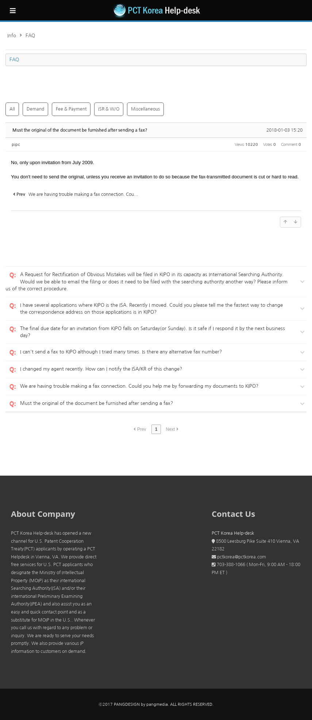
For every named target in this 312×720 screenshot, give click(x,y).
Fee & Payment (71, 109)
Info (11, 35)
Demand (35, 109)
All (12, 109)
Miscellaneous (145, 109)
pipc (16, 145)
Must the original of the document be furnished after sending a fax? (79, 130)
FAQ (30, 35)
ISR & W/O (108, 109)
